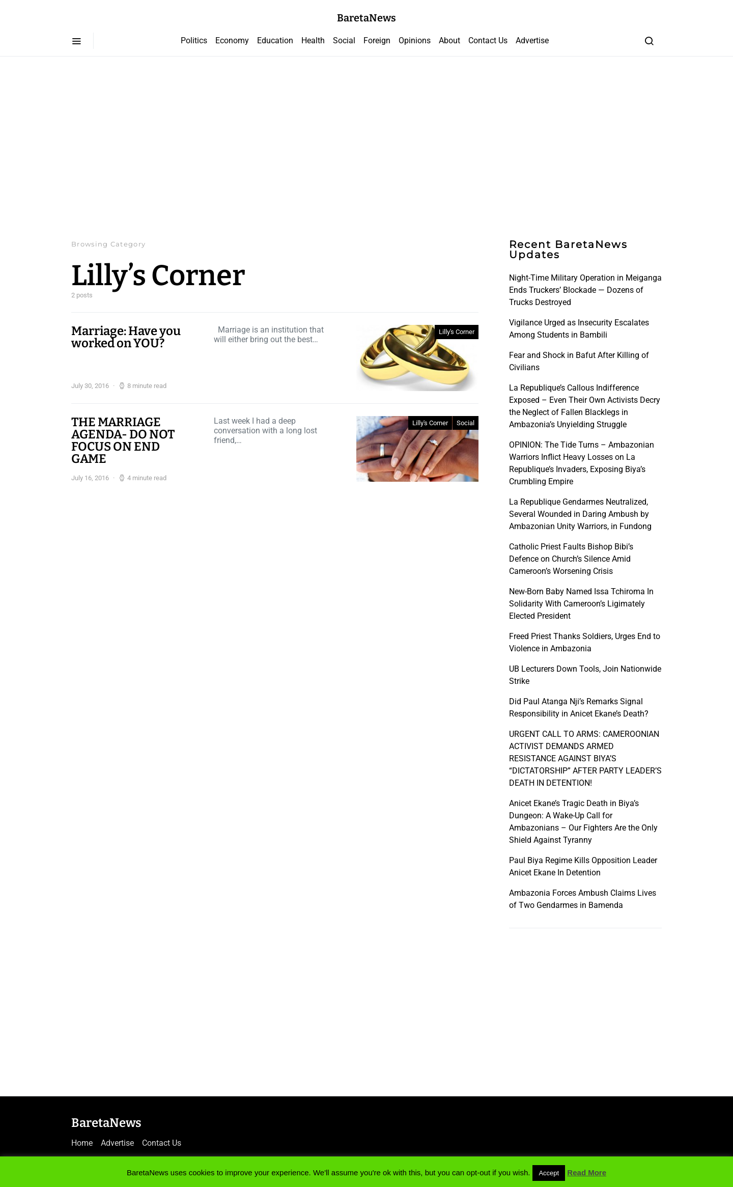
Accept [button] (549, 1173)
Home (82, 1143)
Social (344, 40)
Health (313, 40)
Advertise (532, 40)
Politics (194, 40)
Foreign (376, 40)
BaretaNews (366, 18)
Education (275, 40)
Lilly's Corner (456, 332)
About (449, 40)
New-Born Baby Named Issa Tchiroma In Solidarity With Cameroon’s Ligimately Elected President (581, 604)
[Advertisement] (366, 147)
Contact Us (488, 40)
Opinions (415, 40)
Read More (586, 1172)
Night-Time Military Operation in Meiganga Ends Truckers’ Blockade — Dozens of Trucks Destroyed (585, 290)
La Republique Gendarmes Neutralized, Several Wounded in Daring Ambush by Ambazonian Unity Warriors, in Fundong (580, 514)
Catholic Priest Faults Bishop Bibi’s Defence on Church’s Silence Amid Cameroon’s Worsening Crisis (571, 559)
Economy (232, 40)
